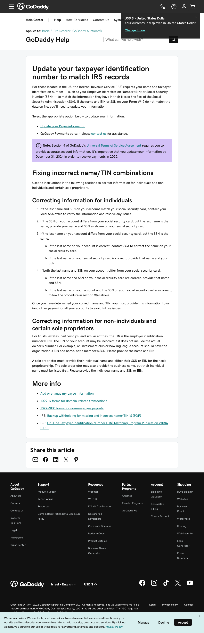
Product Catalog (97, 541)
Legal (13, 530)
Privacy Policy (170, 604)
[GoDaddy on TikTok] (166, 585)
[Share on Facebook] (45, 459)
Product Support (47, 491)
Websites (182, 499)
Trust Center (18, 545)
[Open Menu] (9, 6)
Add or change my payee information (67, 393)
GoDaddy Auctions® (87, 30)
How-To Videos (77, 19)
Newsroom (16, 537)
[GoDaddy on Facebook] (142, 585)
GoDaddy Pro (129, 510)
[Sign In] (184, 6)
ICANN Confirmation (100, 506)
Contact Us (101, 19)
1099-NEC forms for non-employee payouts (72, 408)
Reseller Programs (132, 503)
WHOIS (92, 499)
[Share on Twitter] (66, 459)
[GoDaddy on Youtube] (190, 585)
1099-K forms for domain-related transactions (73, 400)
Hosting (181, 526)
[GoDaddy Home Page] (27, 584)
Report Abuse (45, 499)
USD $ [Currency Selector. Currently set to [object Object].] (91, 584)
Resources (44, 506)
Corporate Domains (99, 526)
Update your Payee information (62, 126)
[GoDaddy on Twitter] (178, 585)
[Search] (173, 39)
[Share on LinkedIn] (56, 459)
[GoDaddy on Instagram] (154, 585)
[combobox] (136, 39)
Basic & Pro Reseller (56, 30)
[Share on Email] (35, 459)
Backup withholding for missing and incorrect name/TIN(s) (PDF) (94, 415)
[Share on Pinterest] (76, 459)
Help (57, 19)
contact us (98, 133)
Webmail (93, 491)
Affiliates (127, 495)
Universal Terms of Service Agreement (114, 145)
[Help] (173, 6)
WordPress (183, 518)
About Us (15, 495)
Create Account (160, 516)
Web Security (185, 533)
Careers (15, 503)
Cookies (189, 604)
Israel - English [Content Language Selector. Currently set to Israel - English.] (64, 584)
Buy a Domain (185, 491)
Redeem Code (96, 533)
